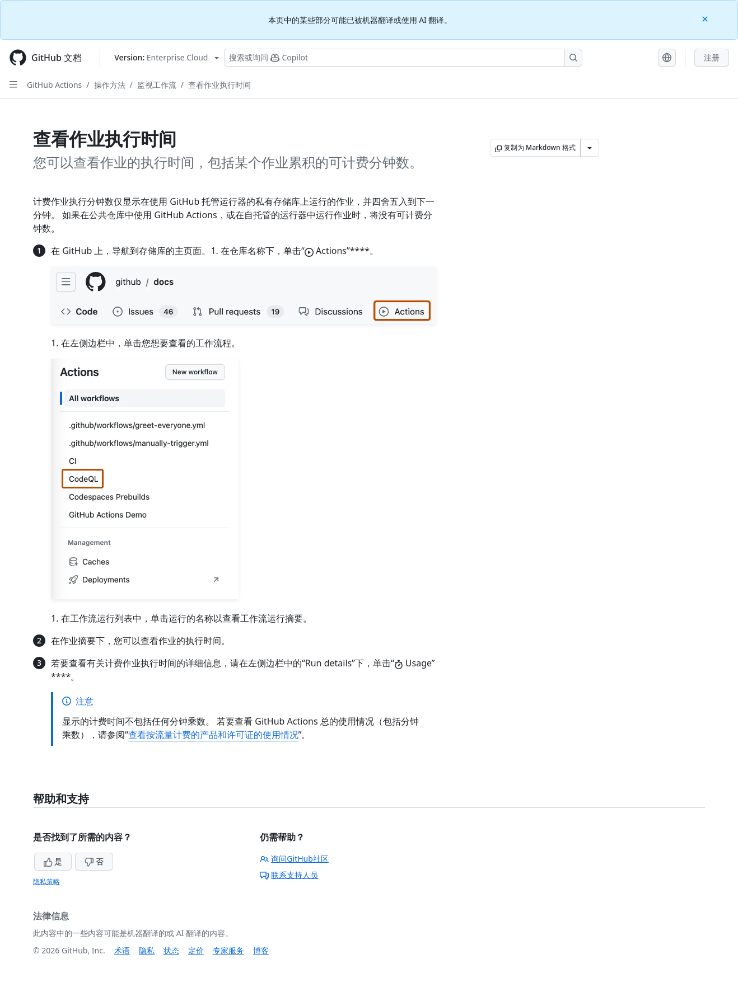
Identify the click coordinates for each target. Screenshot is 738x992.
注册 (712, 57)
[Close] (706, 18)
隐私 (147, 950)
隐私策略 (46, 881)
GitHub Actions (54, 84)
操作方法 (109, 84)
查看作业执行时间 (219, 84)
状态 (171, 950)
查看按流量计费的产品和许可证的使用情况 (213, 734)
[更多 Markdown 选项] (589, 148)
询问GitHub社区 (294, 858)
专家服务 (228, 950)
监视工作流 (156, 84)
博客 (261, 950)
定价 (196, 950)
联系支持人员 (289, 874)
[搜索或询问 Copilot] (403, 58)
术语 (122, 950)
